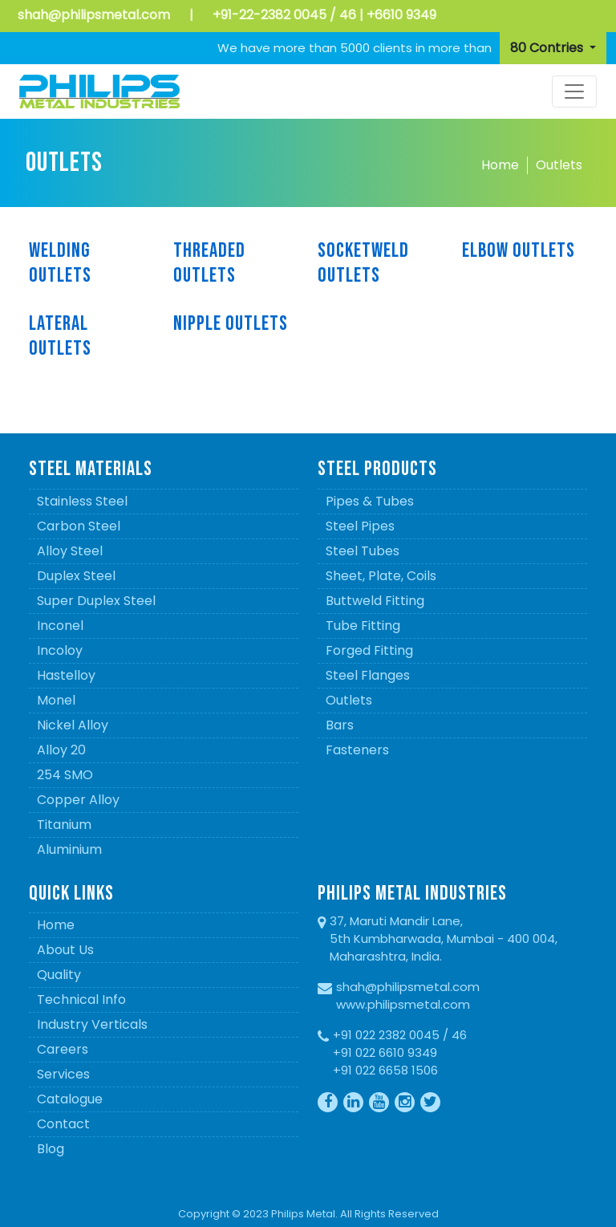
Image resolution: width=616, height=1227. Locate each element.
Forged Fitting (369, 650)
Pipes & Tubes (370, 501)
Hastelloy (66, 675)
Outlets (559, 165)
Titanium (64, 824)
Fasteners (357, 750)
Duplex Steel (76, 576)
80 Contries (548, 48)
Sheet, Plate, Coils (381, 576)
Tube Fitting (363, 625)
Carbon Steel (78, 526)
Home (500, 165)
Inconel (60, 625)
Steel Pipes (360, 526)
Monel (56, 700)
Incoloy (60, 650)
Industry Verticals (92, 1024)
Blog (50, 1149)
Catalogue (70, 1099)
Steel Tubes (362, 551)
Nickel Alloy (72, 725)
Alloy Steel (70, 551)
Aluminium (69, 849)
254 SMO (65, 775)
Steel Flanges (368, 675)
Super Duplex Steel (96, 600)
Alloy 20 (61, 750)
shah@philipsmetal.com (94, 15)
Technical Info (81, 999)
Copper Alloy (78, 799)
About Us (65, 950)
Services (63, 1074)
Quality (59, 974)
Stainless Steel (82, 501)
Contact (63, 1124)
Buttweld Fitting (375, 600)
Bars (340, 725)
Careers (62, 1049)
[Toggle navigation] (574, 91)
